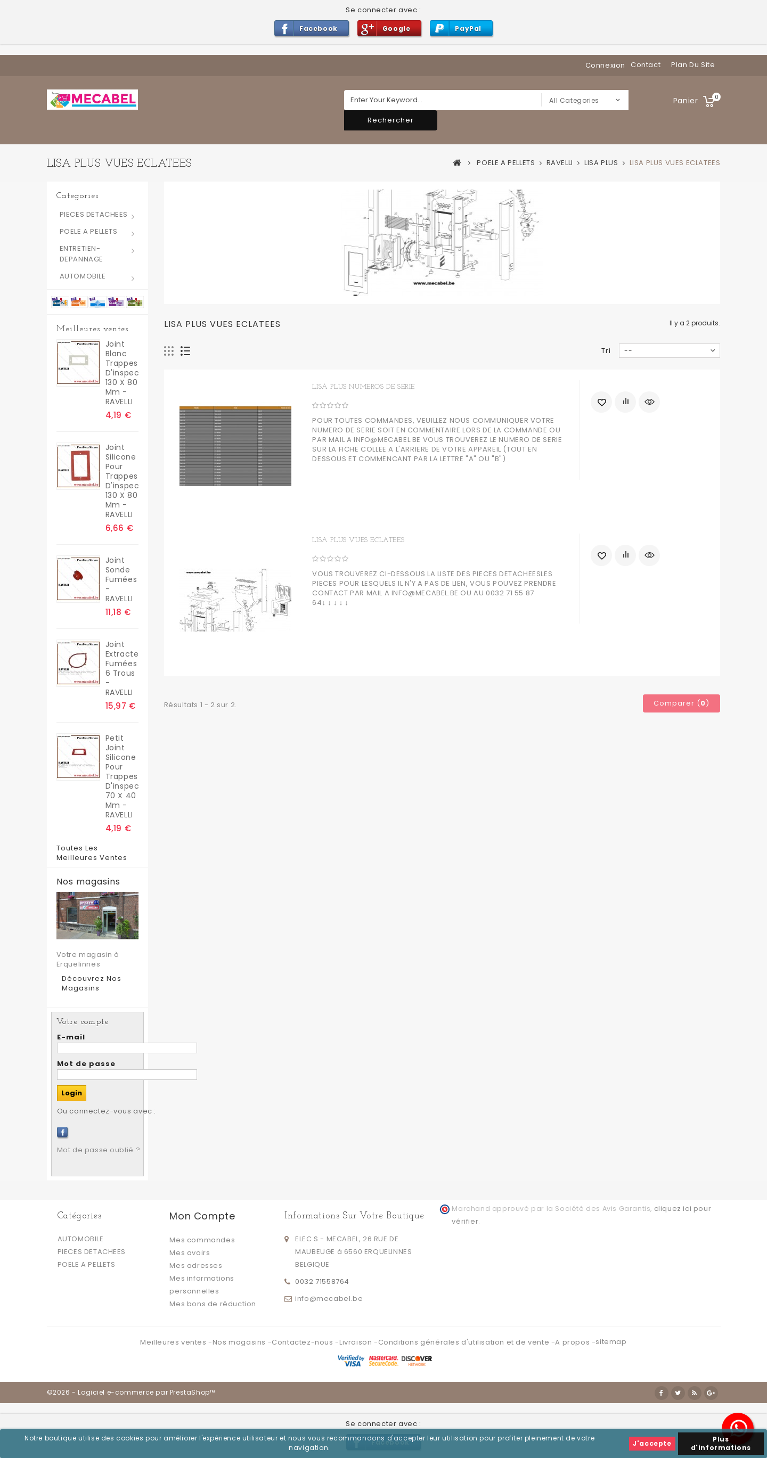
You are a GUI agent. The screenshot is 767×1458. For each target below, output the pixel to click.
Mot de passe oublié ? (99, 1150)
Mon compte (202, 1216)
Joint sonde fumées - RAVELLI (121, 579)
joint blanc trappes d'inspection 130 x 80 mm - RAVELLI (121, 372)
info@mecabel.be (329, 1298)
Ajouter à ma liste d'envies (601, 402)
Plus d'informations (721, 1443)
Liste (186, 351)
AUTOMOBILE (83, 276)
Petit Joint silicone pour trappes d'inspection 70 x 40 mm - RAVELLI (121, 776)
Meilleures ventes (92, 329)
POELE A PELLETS (89, 231)
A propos (573, 1342)
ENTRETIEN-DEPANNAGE (81, 253)
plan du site (693, 65)
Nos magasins (88, 882)
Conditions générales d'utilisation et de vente (464, 1342)
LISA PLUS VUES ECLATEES (358, 540)
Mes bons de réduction (212, 1304)
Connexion (605, 65)
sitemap (610, 1342)
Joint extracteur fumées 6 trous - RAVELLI (121, 668)
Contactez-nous (303, 1342)
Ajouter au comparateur (625, 402)
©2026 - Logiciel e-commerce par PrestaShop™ (131, 1392)
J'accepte (652, 1443)
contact (645, 65)
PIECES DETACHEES (94, 214)
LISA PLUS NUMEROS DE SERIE (363, 386)
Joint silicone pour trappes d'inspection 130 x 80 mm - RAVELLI (121, 481)
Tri (606, 351)
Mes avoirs (189, 1253)
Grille (169, 351)
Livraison (356, 1342)
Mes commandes (202, 1240)
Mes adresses (195, 1265)
